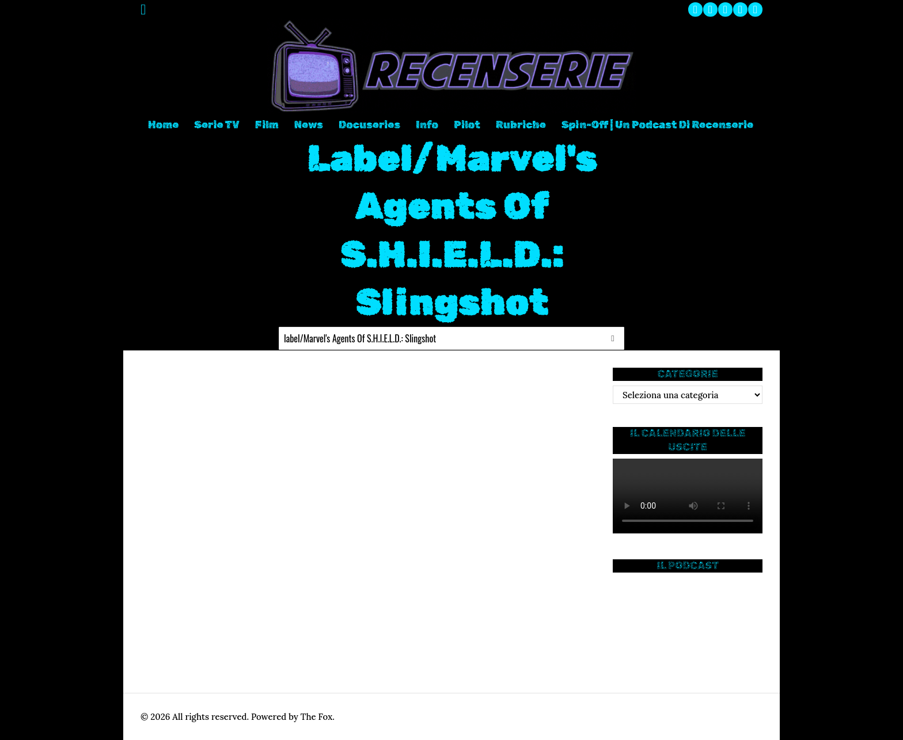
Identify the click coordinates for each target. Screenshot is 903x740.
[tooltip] (695, 9)
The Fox (316, 716)
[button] (612, 338)
